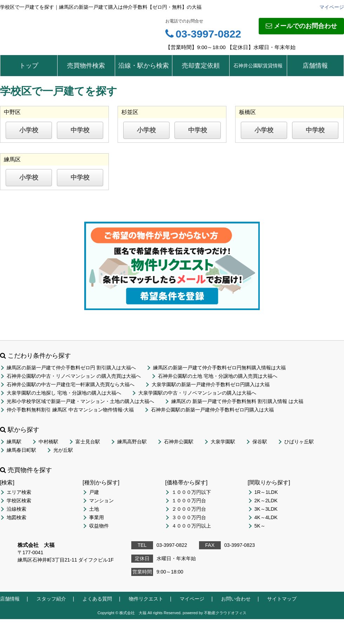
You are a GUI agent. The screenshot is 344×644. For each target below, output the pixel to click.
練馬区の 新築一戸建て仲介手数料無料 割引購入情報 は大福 (237, 401)
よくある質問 (97, 599)
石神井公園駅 (178, 441)
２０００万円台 (189, 509)
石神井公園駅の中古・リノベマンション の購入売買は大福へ (74, 376)
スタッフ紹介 (51, 599)
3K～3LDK (266, 509)
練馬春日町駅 (21, 450)
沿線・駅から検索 (143, 65)
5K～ (259, 526)
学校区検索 (19, 500)
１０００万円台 (189, 500)
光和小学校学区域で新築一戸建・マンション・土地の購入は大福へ (80, 401)
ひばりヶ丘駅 (299, 441)
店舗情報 (315, 65)
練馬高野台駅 (132, 441)
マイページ (331, 7)
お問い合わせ (236, 599)
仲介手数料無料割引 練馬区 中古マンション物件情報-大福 (70, 409)
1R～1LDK (266, 492)
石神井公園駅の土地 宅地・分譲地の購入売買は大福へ (217, 376)
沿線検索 (16, 509)
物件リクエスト (146, 599)
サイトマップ (282, 599)
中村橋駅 (48, 441)
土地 (94, 509)
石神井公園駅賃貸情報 (258, 65)
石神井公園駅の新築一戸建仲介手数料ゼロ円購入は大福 (212, 409)
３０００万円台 (189, 517)
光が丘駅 (63, 450)
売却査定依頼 (201, 65)
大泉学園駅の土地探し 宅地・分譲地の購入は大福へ (64, 393)
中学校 (80, 130)
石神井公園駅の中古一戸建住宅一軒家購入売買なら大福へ (70, 384)
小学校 (28, 130)
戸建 (94, 492)
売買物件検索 (86, 65)
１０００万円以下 (191, 492)
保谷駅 (259, 441)
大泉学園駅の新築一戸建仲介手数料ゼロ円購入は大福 (211, 384)
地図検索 (16, 517)
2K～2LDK (266, 500)
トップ (28, 65)
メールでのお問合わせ (301, 25)
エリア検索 (19, 492)
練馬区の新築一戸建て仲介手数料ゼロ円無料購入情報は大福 (219, 367)
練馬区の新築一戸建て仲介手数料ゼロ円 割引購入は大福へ (71, 367)
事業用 (96, 517)
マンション (101, 500)
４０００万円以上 (191, 526)
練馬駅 (14, 441)
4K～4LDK (266, 517)
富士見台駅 (87, 441)
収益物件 (99, 526)
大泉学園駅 (223, 441)
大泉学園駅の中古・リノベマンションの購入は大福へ (197, 393)
